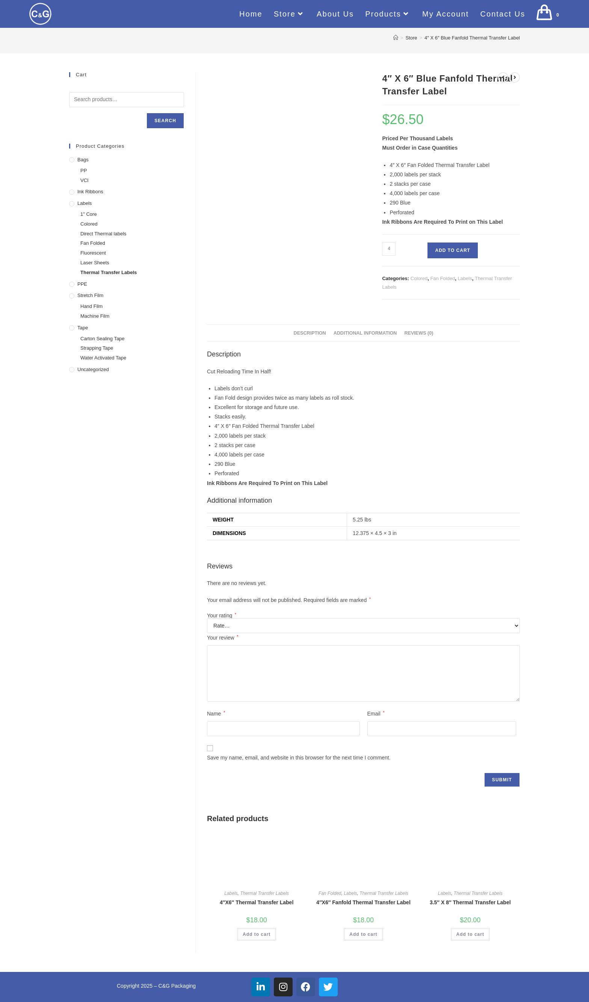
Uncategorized (93, 369)
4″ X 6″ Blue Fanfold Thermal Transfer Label (472, 38)
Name (216, 714)
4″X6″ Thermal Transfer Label (256, 902)
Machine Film (94, 316)
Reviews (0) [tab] (418, 333)
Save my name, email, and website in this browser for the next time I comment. (299, 758)
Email (376, 714)
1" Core (88, 214)
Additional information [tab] (365, 333)
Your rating (221, 615)
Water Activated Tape (103, 358)
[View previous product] (503, 77)
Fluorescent (93, 253)
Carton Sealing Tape (102, 338)
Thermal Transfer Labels (264, 893)
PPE (82, 284)
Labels (465, 278)
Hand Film (91, 306)
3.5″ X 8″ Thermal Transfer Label (470, 902)
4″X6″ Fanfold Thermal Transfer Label (363, 902)
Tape (82, 327)
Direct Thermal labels (103, 233)
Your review (222, 638)
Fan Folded (442, 278)
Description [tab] (310, 333)
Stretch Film (90, 295)
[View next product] (514, 77)
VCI (84, 180)
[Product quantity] (389, 249)
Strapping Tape (96, 348)
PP (83, 170)
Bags (83, 159)
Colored (419, 278)
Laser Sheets (94, 262)
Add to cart (452, 250)
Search (165, 120)
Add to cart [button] (256, 934)
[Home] (395, 38)
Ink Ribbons (90, 191)
